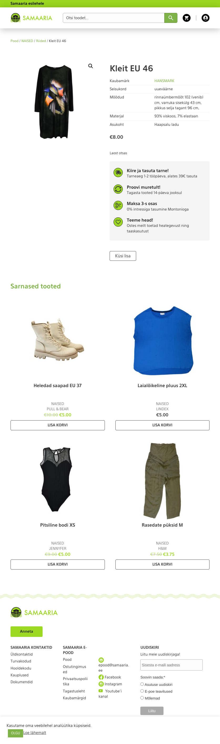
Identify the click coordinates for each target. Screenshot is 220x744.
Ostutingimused (74, 669)
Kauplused (20, 675)
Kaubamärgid (74, 698)
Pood (14, 41)
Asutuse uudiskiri (158, 684)
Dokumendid (22, 682)
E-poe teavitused (158, 691)
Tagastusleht (74, 691)
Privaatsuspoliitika (75, 681)
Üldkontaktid (22, 654)
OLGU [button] (15, 733)
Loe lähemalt (34, 732)
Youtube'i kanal (110, 694)
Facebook (110, 677)
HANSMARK (164, 81)
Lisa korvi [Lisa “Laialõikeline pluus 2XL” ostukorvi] (162, 425)
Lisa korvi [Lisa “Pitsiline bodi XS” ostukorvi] (58, 564)
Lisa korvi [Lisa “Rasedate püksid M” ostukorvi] (162, 564)
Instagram (110, 684)
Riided (41, 41)
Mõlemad (152, 698)
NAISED (27, 41)
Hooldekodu (21, 668)
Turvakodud (21, 661)
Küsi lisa (123, 255)
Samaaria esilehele (27, 4)
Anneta (26, 632)
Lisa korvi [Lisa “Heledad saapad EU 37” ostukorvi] (58, 425)
